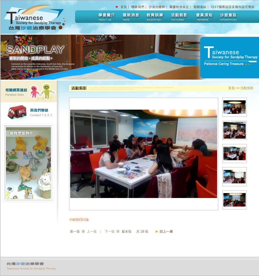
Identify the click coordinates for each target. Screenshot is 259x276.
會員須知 (204, 16)
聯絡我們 (137, 6)
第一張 (75, 231)
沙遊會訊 (228, 16)
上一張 (92, 231)
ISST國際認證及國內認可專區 (233, 6)
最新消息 (130, 16)
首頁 (124, 6)
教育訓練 (155, 16)
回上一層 (166, 231)
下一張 (110, 231)
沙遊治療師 (157, 6)
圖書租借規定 (179, 6)
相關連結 (199, 6)
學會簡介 (106, 16)
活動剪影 (179, 16)
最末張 (126, 231)
